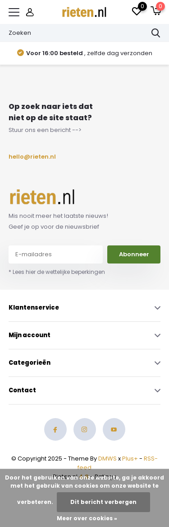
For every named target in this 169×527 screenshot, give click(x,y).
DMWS (107, 458)
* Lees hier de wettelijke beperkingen (57, 272)
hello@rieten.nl (30, 156)
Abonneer (134, 254)
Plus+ (130, 458)
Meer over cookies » (87, 518)
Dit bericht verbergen (103, 502)
